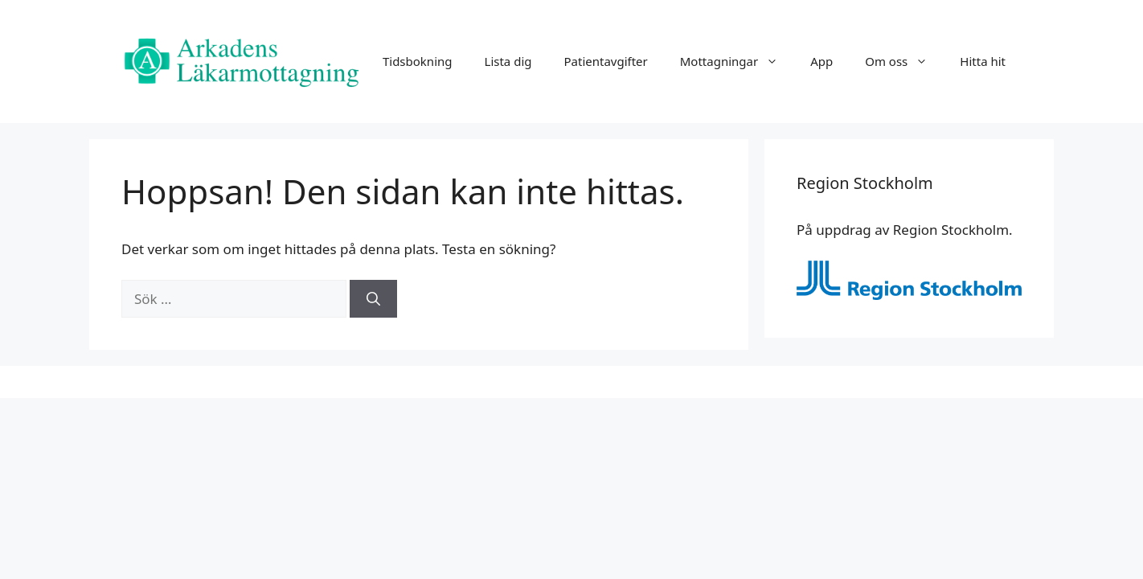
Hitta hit (983, 61)
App (821, 61)
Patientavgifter (605, 61)
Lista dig (508, 61)
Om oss (904, 61)
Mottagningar (737, 61)
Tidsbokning (418, 61)
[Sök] (373, 299)
